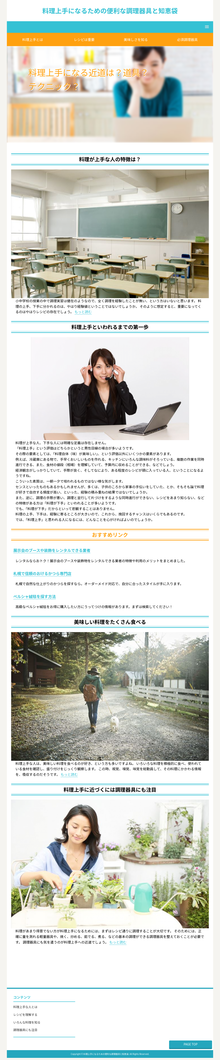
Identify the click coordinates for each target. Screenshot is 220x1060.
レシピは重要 (84, 39)
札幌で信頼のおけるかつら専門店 (42, 573)
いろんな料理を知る (26, 1022)
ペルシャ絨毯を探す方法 (34, 596)
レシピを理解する (25, 1014)
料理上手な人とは (25, 1007)
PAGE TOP (191, 1044)
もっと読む (83, 311)
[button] (110, 27)
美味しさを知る (136, 39)
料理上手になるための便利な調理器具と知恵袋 (110, 10)
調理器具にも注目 (25, 1030)
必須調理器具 (187, 39)
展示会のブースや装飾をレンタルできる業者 (51, 550)
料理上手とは (32, 39)
